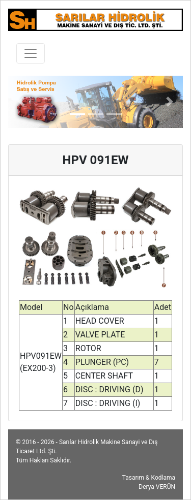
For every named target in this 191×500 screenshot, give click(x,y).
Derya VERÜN (157, 486)
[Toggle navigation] (30, 53)
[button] (21, 102)
